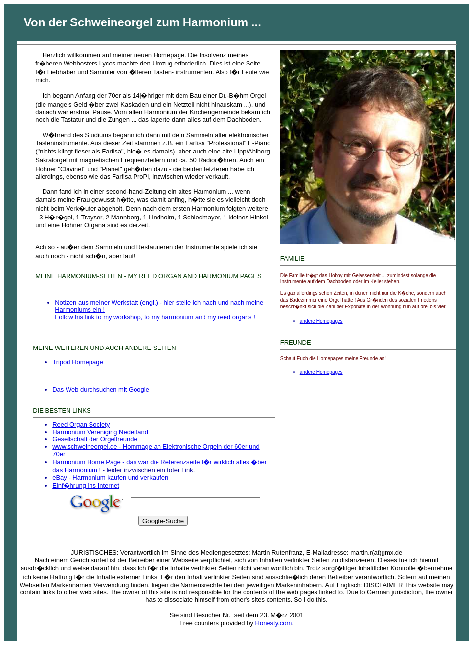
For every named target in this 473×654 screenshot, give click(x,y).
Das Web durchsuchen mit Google (100, 389)
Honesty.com (273, 623)
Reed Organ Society (81, 424)
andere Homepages (321, 321)
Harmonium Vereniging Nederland (100, 432)
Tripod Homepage (77, 362)
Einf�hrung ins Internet (85, 485)
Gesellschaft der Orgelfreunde (94, 439)
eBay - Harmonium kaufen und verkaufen (110, 477)
